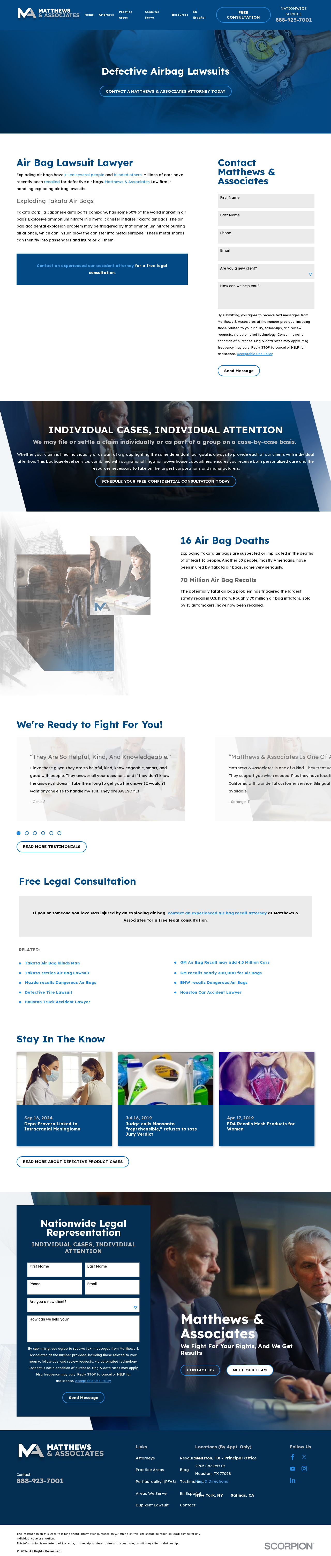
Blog (184, 1469)
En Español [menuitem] (199, 14)
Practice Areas (150, 1469)
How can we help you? (239, 286)
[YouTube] (292, 1468)
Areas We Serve (151, 1493)
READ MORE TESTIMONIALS (51, 846)
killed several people (84, 174)
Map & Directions (211, 1481)
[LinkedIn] (292, 1480)
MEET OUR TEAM (257, 1370)
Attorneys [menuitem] (106, 15)
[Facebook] (292, 1457)
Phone (225, 233)
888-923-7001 (294, 20)
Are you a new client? (238, 268)
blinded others (128, 174)
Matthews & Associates (127, 181)
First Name (229, 197)
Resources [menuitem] (180, 15)
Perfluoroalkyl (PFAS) (156, 1481)
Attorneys (145, 1458)
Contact (187, 1505)
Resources (190, 1458)
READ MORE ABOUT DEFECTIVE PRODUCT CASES (73, 1161)
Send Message (239, 370)
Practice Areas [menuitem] (125, 14)
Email (225, 250)
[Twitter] (304, 1457)
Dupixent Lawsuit (152, 1505)
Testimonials (192, 1481)
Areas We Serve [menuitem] (152, 14)
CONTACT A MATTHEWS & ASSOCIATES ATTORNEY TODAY (165, 91)
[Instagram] (304, 1468)
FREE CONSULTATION (243, 15)
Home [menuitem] (89, 15)
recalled (52, 181)
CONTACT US (207, 1370)
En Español (190, 1493)
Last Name (230, 215)
